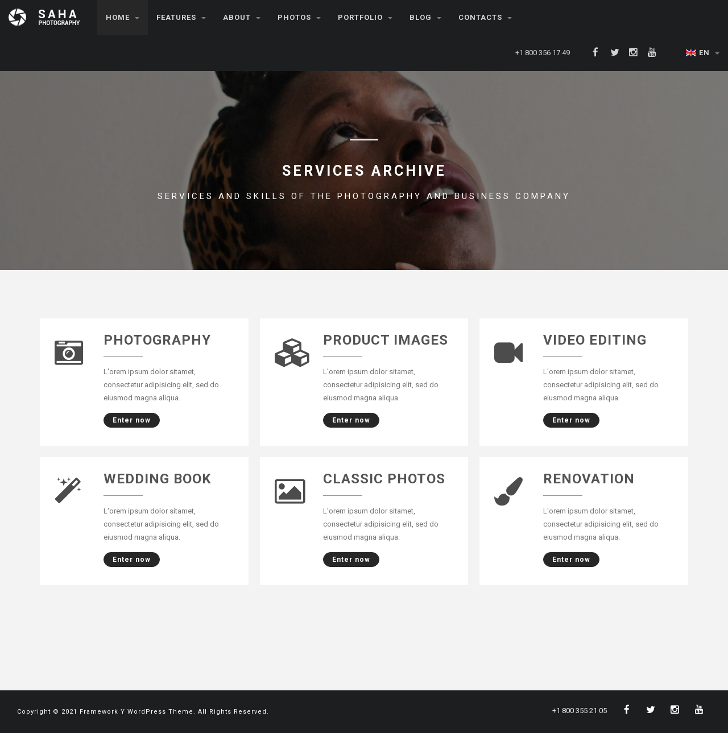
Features (181, 17)
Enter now (127, 420)
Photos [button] (299, 17)
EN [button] (702, 52)
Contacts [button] (485, 17)
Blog (425, 17)
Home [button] (122, 17)
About (241, 17)
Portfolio (365, 17)
